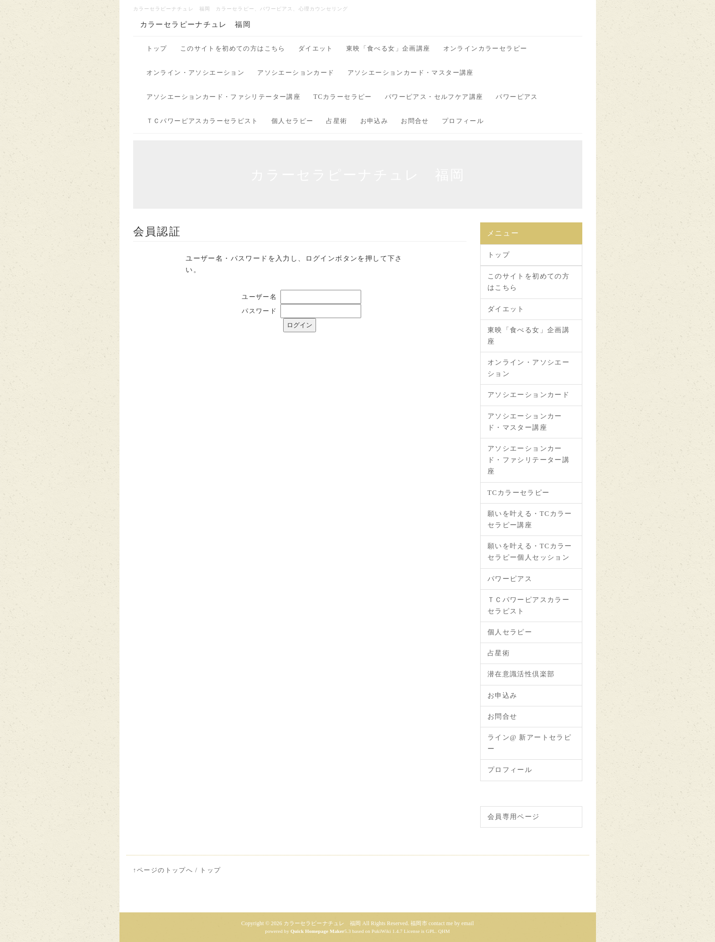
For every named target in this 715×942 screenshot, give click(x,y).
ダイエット (315, 48)
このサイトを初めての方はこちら (232, 48)
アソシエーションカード (295, 72)
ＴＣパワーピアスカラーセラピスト (202, 121)
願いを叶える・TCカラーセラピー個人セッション (529, 551)
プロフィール (463, 121)
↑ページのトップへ (163, 870)
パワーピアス (517, 96)
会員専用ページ (513, 816)
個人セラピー (292, 121)
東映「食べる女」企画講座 (388, 48)
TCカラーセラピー (342, 96)
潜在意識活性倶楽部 (521, 674)
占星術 (336, 121)
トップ (156, 48)
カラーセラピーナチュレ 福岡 (195, 24)
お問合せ (415, 121)
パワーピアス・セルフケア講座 (434, 96)
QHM (444, 931)
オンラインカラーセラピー (485, 48)
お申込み (374, 121)
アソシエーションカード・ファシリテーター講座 (223, 96)
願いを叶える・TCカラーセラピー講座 (529, 519)
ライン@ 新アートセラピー (529, 743)
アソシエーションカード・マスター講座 (410, 72)
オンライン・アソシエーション (195, 72)
